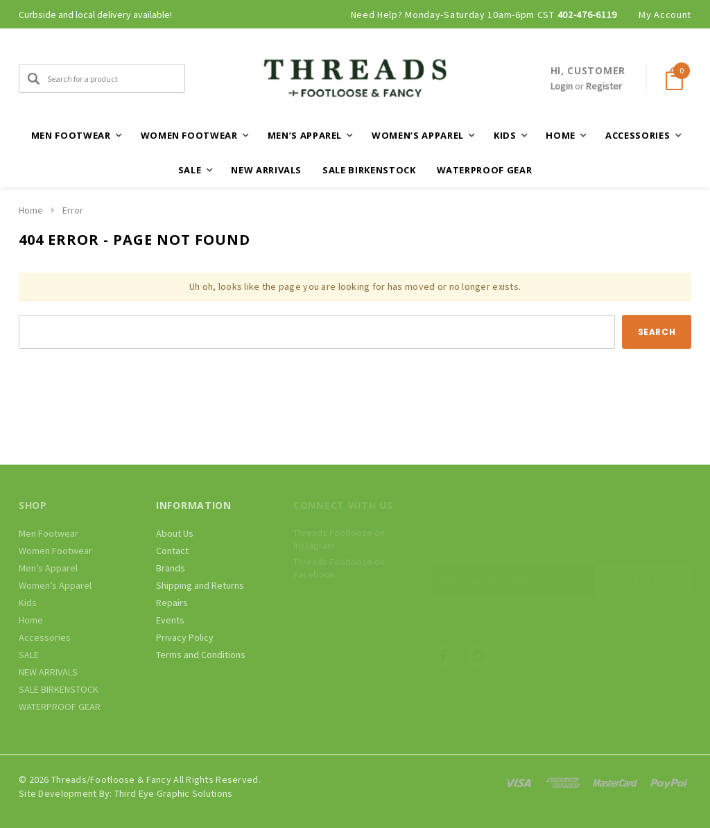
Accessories (45, 637)
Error (72, 210)
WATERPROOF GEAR (484, 170)
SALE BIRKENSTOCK (368, 170)
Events (170, 620)
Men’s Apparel (48, 568)
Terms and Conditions (200, 654)
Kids (28, 602)
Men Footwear (48, 533)
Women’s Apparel (55, 585)
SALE (29, 654)
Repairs (172, 602)
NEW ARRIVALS (266, 170)
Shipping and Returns (200, 585)
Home (31, 210)
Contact (172, 550)
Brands (170, 568)
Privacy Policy (185, 637)
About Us (174, 533)
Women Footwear (55, 550)
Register (604, 86)
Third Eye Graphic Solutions (173, 793)
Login (562, 86)
